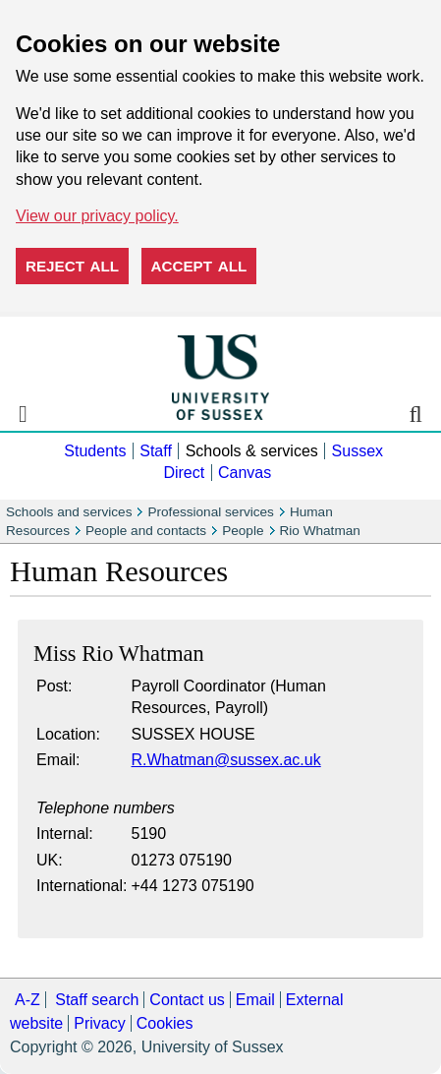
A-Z (27, 999)
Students (95, 451)
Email (255, 999)
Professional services (210, 512)
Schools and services (69, 512)
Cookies (165, 1023)
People (242, 530)
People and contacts (145, 530)
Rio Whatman (320, 530)
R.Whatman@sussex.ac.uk (226, 759)
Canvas (244, 472)
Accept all (199, 266)
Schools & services (252, 451)
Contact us (186, 999)
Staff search (96, 999)
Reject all (72, 266)
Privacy (99, 1023)
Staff (155, 451)
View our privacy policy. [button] (97, 216)
